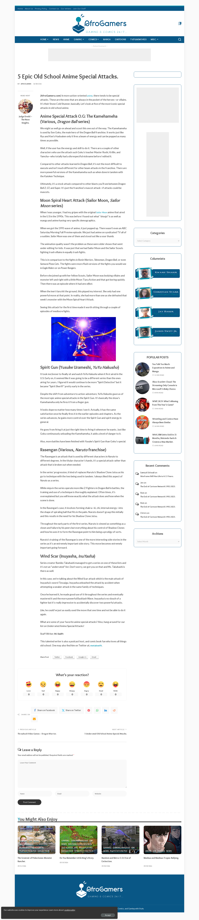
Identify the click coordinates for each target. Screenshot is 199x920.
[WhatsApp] (97, 710)
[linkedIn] (105, 710)
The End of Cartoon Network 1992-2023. (157, 490)
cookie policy (35, 909)
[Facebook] (44, 710)
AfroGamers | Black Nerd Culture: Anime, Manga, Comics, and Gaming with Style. (110, 910)
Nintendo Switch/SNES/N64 (33, 846)
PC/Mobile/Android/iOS (31, 850)
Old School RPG (70, 850)
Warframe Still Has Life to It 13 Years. (156, 480)
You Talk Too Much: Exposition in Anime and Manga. (164, 368)
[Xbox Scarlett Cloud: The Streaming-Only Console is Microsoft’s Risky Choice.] (142, 389)
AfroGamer (26, 84)
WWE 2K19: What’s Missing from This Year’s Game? (165, 406)
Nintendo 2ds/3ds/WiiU (80, 846)
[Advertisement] (99, 54)
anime (90, 95)
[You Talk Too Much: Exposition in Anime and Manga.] (142, 369)
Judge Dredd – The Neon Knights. (25, 119)
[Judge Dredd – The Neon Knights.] (25, 106)
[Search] (179, 39)
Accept (34, 914)
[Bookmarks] (179, 23)
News (36, 842)
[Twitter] (71, 710)
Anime (148, 853)
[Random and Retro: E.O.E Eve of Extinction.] (120, 842)
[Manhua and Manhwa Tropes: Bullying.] (162, 842)
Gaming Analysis (79, 842)
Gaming (23, 842)
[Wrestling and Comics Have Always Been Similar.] (142, 426)
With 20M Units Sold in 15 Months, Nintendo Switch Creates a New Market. (165, 442)
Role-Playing (87, 850)
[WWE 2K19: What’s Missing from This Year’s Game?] (142, 408)
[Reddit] (114, 710)
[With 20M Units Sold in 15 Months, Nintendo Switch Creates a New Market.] (142, 444)
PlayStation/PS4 (28, 853)
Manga (161, 853)
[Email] (34, 719)
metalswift (96, 645)
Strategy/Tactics (84, 853)
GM (30, 842)
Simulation (44, 853)
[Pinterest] (88, 710)
